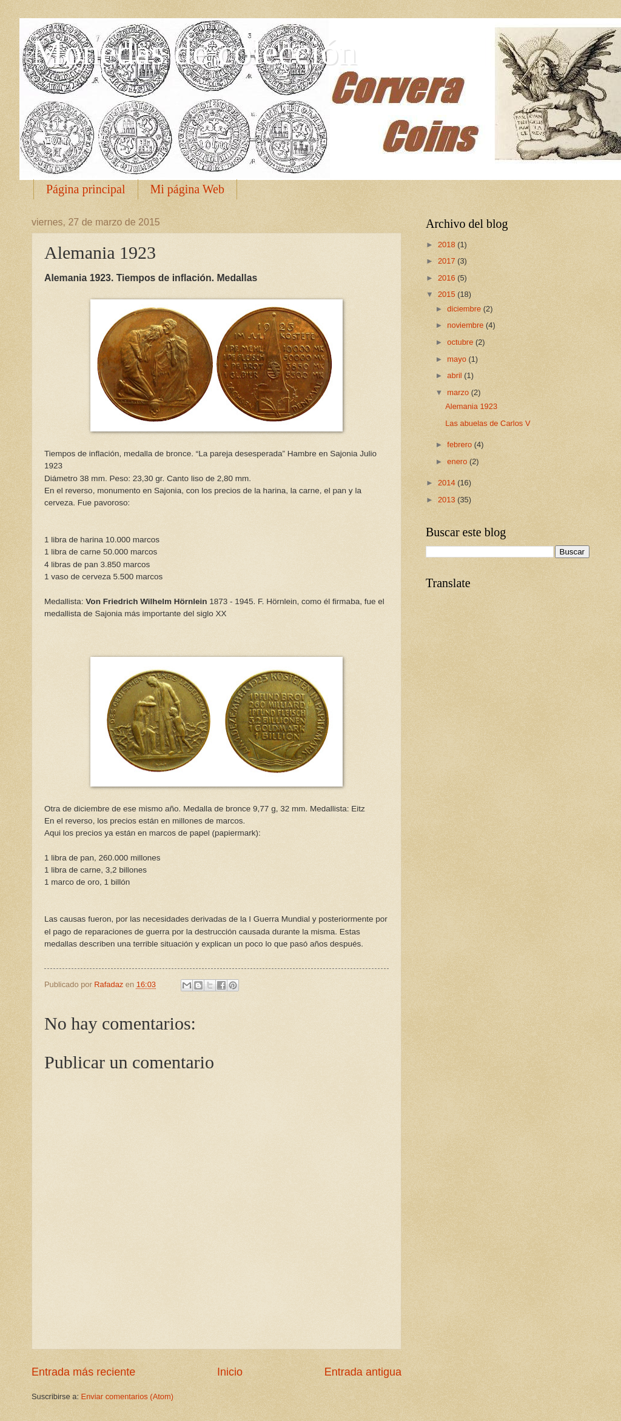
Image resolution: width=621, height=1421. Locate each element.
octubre (461, 342)
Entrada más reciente (83, 1372)
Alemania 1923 (471, 406)
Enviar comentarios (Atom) (127, 1396)
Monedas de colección (194, 52)
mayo (457, 359)
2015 (447, 294)
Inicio (230, 1372)
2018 (447, 244)
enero (458, 461)
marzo (459, 392)
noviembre (466, 325)
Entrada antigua (362, 1372)
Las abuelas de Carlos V (487, 423)
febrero (460, 444)
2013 (447, 499)
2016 (447, 277)
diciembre (465, 308)
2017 (447, 260)
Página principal (86, 189)
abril (455, 375)
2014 (447, 482)
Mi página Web (187, 189)
